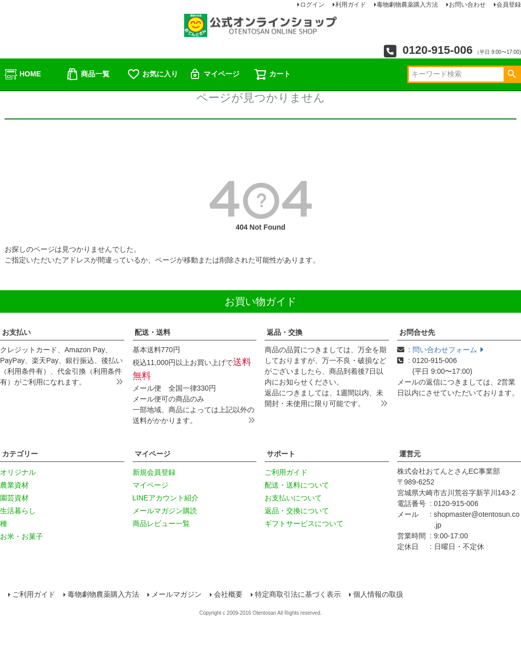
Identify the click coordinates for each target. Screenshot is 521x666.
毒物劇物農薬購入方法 (104, 595)
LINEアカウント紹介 (166, 498)
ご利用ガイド (286, 472)
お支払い (16, 332)
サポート (281, 454)
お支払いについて (293, 498)
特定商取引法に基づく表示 (298, 595)
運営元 (410, 454)
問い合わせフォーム (448, 350)
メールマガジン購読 (165, 511)
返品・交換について (297, 511)
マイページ (214, 74)
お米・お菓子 (21, 536)
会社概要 (228, 595)
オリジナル (18, 472)
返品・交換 (284, 332)
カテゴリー (20, 454)
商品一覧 (88, 74)
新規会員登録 (154, 472)
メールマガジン (177, 595)
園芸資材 (14, 498)
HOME (22, 74)
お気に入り (152, 74)
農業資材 (14, 485)
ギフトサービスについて (304, 523)
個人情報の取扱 (379, 595)
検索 (511, 74)
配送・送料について (297, 485)
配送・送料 (152, 332)
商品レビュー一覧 (161, 523)
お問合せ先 (417, 332)
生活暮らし (18, 511)
